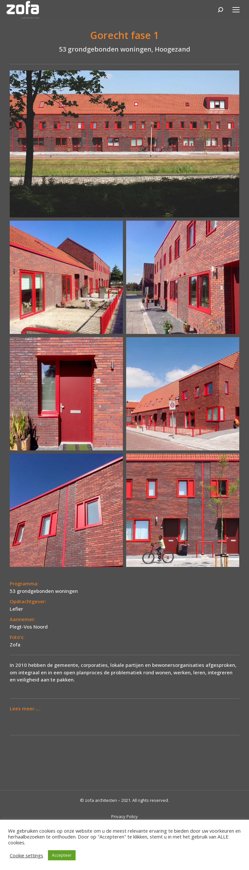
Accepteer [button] (62, 855)
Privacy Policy (124, 816)
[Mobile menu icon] (236, 9)
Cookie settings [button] (26, 855)
